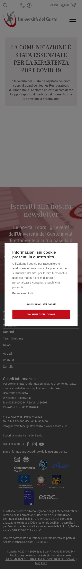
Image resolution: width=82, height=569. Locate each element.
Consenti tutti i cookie (40, 314)
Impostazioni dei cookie (41, 304)
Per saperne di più (22, 293)
